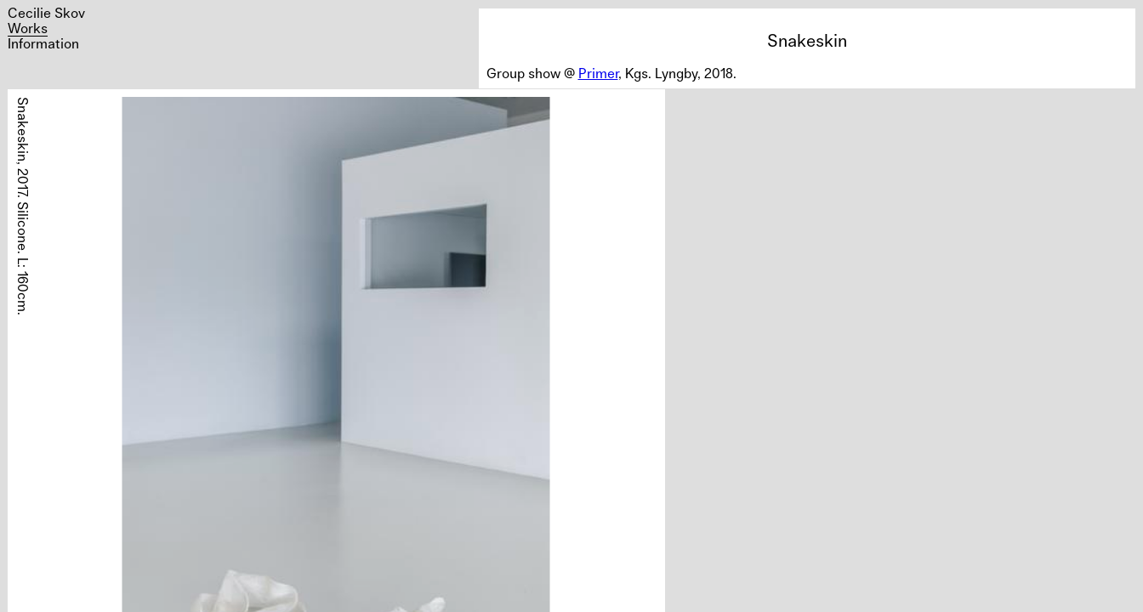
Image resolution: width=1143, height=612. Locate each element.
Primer (598, 73)
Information (43, 43)
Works (28, 28)
